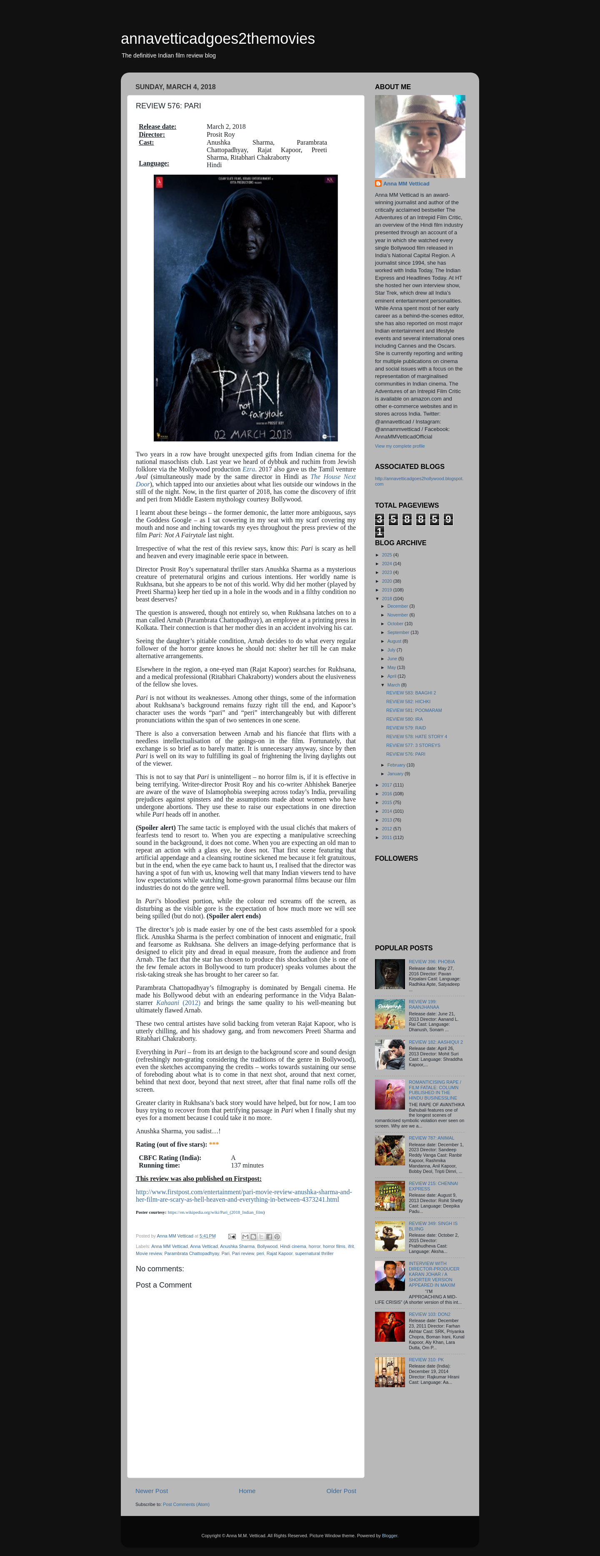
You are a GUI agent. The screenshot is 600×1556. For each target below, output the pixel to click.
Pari (226, 1253)
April (393, 676)
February (397, 764)
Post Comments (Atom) (186, 1504)
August (395, 641)
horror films (334, 1246)
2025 (387, 554)
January (396, 773)
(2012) (178, 1002)
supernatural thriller (314, 1253)
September (399, 632)
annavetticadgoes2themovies (218, 38)
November (399, 614)
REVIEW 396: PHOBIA (432, 961)
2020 (387, 581)
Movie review (149, 1253)
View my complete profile (400, 446)
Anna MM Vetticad (169, 1246)
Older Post (341, 1490)
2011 (387, 837)
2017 (387, 784)
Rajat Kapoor (279, 1253)
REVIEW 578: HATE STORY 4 (416, 736)
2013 (387, 819)
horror (314, 1246)
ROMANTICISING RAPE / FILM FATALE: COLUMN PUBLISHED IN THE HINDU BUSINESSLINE (435, 1090)
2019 (387, 589)
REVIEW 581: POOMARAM (414, 710)
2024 (387, 563)
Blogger (390, 1535)
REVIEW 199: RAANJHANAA (424, 1004)
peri (260, 1253)
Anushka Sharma (237, 1246)
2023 (387, 572)
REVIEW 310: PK (426, 1359)
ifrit (351, 1246)
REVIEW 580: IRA (404, 719)
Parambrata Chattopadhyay (191, 1253)
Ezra (248, 469)
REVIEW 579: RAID (406, 727)
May (392, 667)
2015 (387, 802)
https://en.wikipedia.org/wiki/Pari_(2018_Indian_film (215, 1212)
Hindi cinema (293, 1246)
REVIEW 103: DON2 (429, 1314)
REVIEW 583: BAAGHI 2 (411, 692)
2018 (387, 598)
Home (247, 1490)
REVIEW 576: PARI (405, 754)
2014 (387, 811)
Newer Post (151, 1490)
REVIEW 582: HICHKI (408, 701)
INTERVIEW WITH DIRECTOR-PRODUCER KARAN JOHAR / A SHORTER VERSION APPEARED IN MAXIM (434, 1274)
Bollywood (267, 1246)
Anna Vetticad (204, 1246)
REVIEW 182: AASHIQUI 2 (436, 1042)
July (392, 649)
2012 (387, 828)
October (396, 623)
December (399, 606)
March (394, 684)
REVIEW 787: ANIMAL (431, 1137)
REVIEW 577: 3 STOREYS (413, 745)
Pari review (243, 1253)
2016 (387, 793)
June (393, 658)
